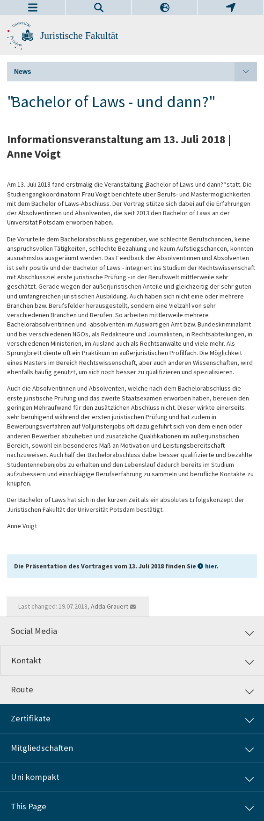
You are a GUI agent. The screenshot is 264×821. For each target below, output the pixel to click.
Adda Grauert (109, 606)
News (135, 71)
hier (211, 566)
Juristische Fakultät (79, 35)
